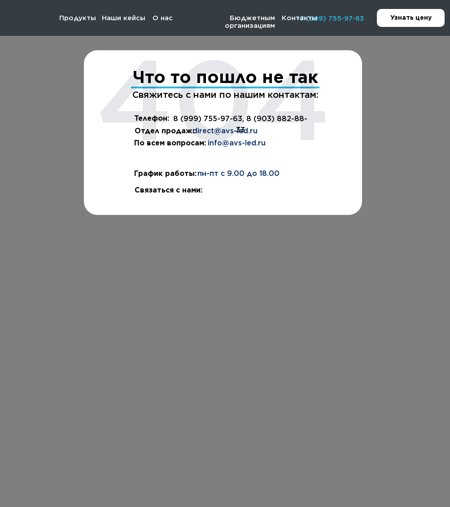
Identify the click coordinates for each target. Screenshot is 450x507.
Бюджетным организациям (250, 22)
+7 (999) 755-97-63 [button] (330, 18)
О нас (163, 18)
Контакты (299, 18)
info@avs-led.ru (237, 143)
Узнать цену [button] (417, 18)
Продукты (77, 18)
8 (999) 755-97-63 (207, 118)
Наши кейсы (123, 18)
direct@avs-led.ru (225, 131)
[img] (25, 18)
